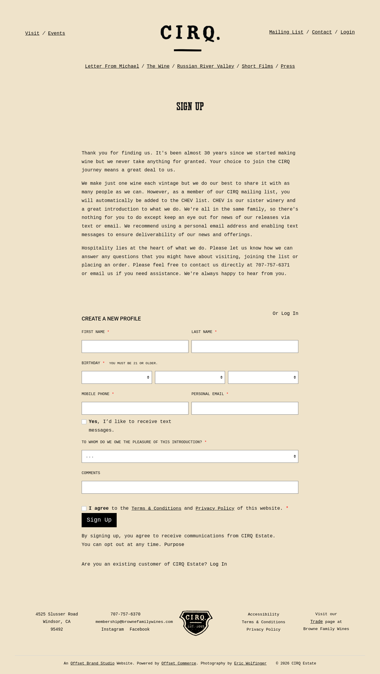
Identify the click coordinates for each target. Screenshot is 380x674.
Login (348, 23)
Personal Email (210, 394)
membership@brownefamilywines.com (136, 622)
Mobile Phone (98, 394)
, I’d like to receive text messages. (130, 427)
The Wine (158, 60)
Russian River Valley (205, 60)
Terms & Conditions (157, 509)
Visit (32, 23)
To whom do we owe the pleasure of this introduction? (144, 443)
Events (56, 23)
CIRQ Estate (190, 31)
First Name (96, 333)
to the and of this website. (190, 509)
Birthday (120, 364)
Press (288, 60)
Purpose (174, 545)
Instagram (114, 630)
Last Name (204, 333)
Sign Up (99, 520)
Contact (322, 23)
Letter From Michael (112, 60)
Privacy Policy (217, 509)
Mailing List (286, 23)
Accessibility (264, 615)
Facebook (141, 630)
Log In (289, 314)
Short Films (257, 60)
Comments (91, 473)
